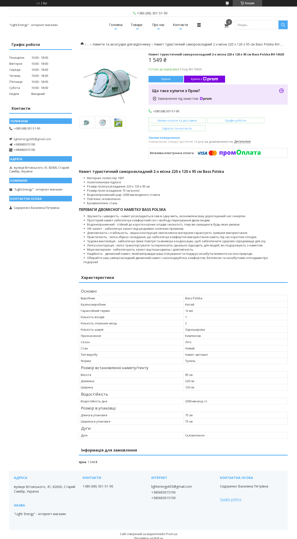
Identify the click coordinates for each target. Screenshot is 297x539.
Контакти (185, 25)
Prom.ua (171, 526)
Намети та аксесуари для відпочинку (122, 44)
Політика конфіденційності (191, 534)
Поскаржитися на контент (152, 534)
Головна (110, 25)
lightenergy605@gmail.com (32, 139)
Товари (135, 25)
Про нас (160, 25)
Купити (165, 79)
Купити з (204, 79)
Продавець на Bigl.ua (148, 530)
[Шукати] (283, 24)
